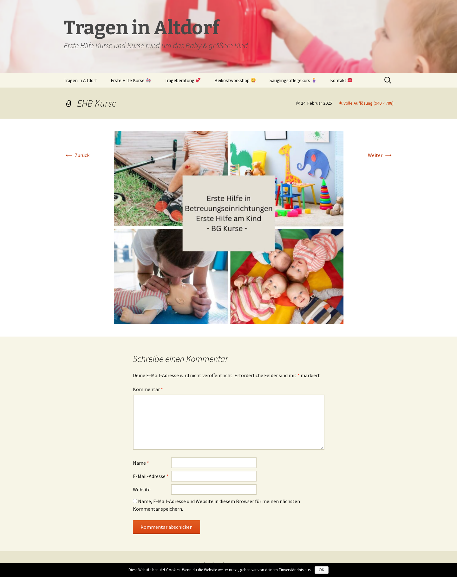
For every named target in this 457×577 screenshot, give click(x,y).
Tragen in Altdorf (80, 80)
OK (321, 570)
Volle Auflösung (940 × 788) (368, 103)
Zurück (76, 155)
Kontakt (341, 80)
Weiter (381, 155)
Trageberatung (182, 80)
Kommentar (148, 389)
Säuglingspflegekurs (293, 80)
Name (141, 463)
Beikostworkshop (235, 80)
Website (142, 489)
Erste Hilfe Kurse (131, 80)
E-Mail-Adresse (151, 476)
